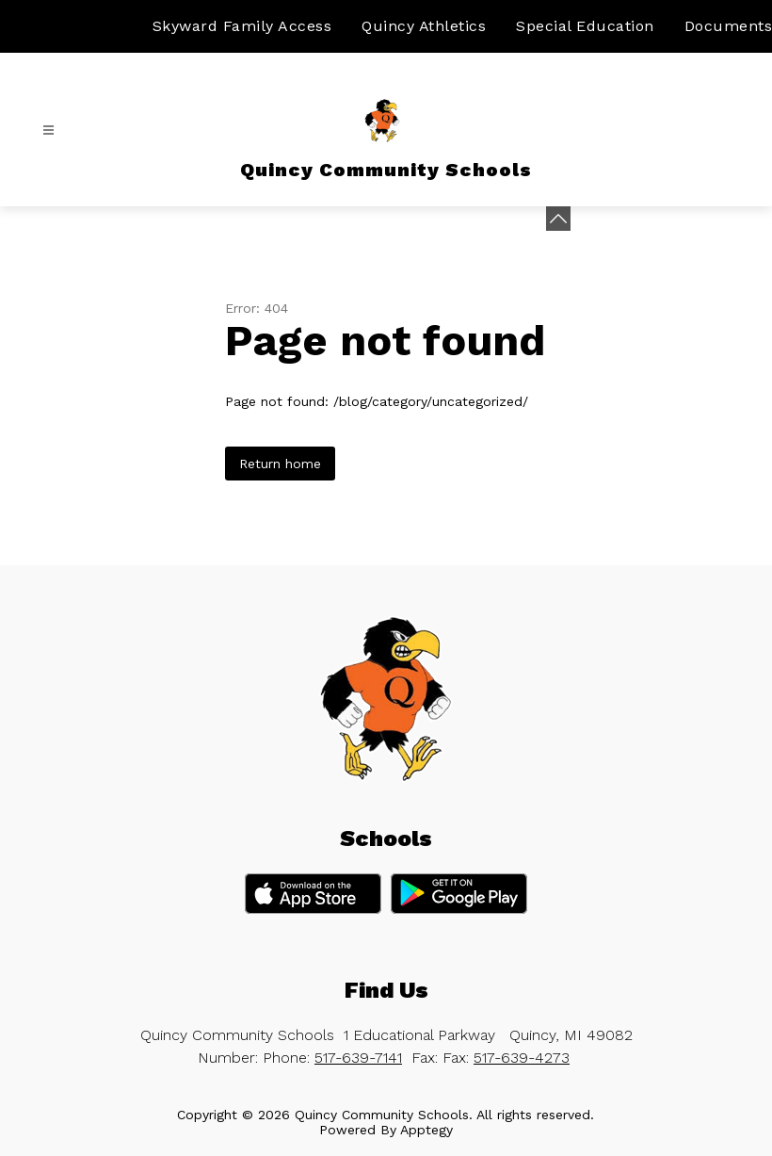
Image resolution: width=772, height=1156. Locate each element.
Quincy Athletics (424, 26)
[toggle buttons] (558, 218)
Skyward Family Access (242, 26)
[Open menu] (48, 130)
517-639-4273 (522, 1057)
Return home (280, 463)
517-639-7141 (358, 1057)
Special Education (585, 26)
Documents (728, 26)
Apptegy (426, 1129)
